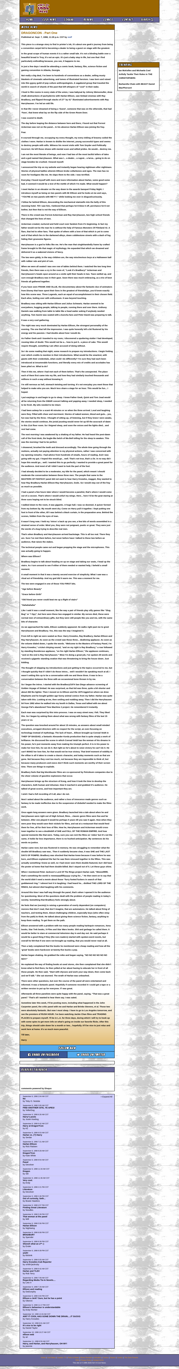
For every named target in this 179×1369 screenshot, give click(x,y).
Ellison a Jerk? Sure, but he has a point (42, 1298)
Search (147, 19)
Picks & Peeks (73, 1358)
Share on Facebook (43, 1054)
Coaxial (69, 19)
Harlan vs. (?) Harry (32, 1135)
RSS (77, 1360)
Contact (127, 19)
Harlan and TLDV (31, 1271)
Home (29, 19)
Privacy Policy (86, 1360)
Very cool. (28, 1180)
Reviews (88, 19)
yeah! (25, 1253)
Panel (25, 1162)
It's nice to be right (32, 1325)
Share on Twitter (91, 1054)
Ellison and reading (32, 1289)
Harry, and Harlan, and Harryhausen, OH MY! (45, 1343)
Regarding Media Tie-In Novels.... (39, 1280)
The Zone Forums (131, 1358)
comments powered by (36, 1088)
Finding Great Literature (35, 1207)
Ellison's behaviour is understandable (41, 1307)
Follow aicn (67, 1048)
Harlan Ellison (30, 1144)
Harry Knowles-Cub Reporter (37, 1262)
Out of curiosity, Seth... (34, 1198)
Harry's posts (29, 1117)
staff (70, 37)
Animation (97, 1358)
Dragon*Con (29, 1153)
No (24, 1098)
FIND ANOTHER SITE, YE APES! (39, 1107)
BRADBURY (29, 1234)
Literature (27, 1189)
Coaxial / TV (61, 1358)
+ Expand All (106, 1096)
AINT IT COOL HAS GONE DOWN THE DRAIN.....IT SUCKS (51, 1316)
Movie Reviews (86, 1358)
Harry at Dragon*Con (33, 1126)
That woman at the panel (35, 1216)
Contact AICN (98, 1360)
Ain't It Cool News (43, 8)
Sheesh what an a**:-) (33, 1244)
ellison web (28, 1334)
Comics (108, 19)
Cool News (49, 19)
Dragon (26, 1171)
